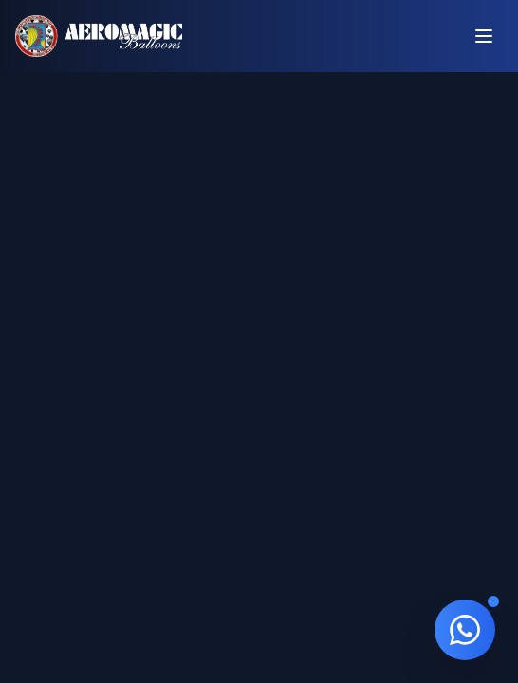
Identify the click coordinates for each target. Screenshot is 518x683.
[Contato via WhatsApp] (465, 630)
